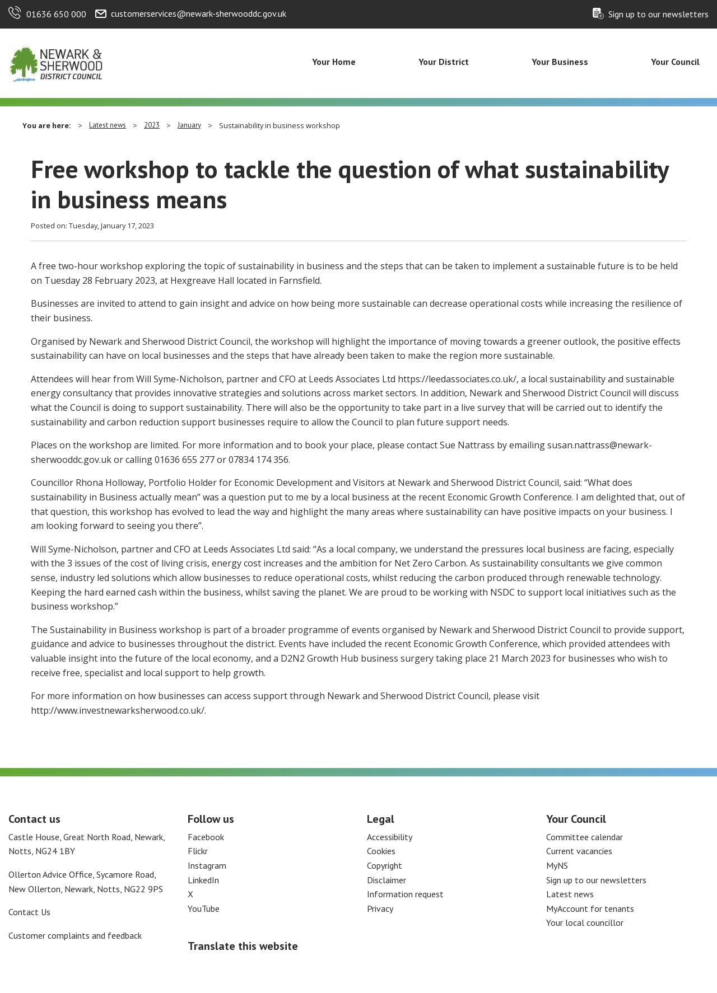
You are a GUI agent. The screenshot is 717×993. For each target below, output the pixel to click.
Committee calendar (584, 836)
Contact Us (29, 911)
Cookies (381, 850)
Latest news (107, 125)
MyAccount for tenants (590, 908)
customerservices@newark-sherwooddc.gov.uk (198, 13)
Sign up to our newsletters (658, 14)
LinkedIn (203, 880)
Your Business (560, 61)
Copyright (384, 865)
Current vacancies (579, 850)
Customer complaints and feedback (75, 935)
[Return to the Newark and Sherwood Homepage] (56, 62)
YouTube (204, 908)
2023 (152, 125)
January (189, 125)
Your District (443, 61)
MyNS (557, 865)
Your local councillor (584, 922)
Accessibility (389, 836)
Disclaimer (386, 880)
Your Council (675, 61)
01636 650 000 (56, 14)
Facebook (206, 836)
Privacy (380, 908)
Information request (405, 894)
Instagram (207, 865)
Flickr (198, 850)
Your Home (334, 61)
